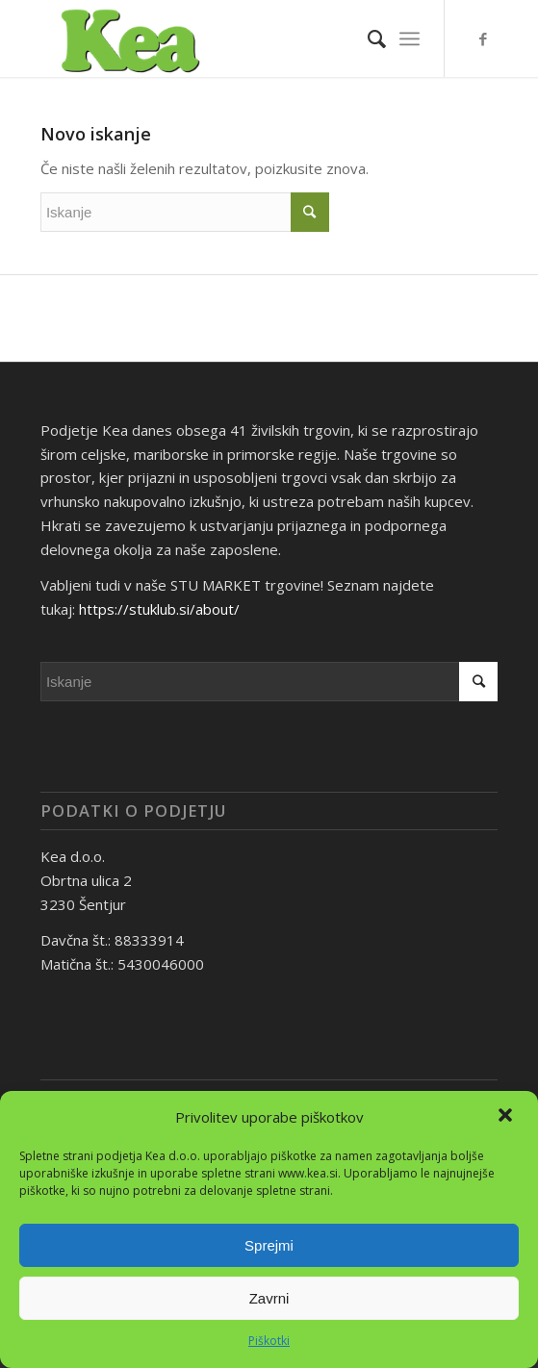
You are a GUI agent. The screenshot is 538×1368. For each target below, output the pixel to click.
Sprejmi (269, 1245)
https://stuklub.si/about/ (159, 609)
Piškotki (269, 1340)
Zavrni (269, 1298)
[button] (507, 1116)
